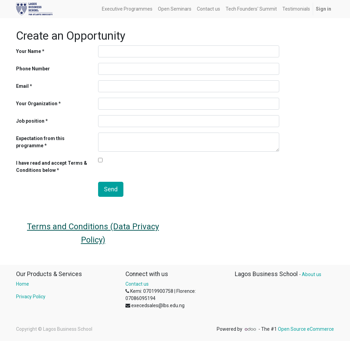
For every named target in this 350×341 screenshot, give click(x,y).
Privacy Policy (30, 296)
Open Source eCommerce (306, 329)
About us (311, 274)
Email (22, 86)
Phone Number (33, 68)
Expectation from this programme (40, 142)
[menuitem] (127, 9)
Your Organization (36, 103)
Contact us (137, 284)
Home (22, 284)
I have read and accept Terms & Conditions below (51, 166)
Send (111, 189)
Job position (30, 121)
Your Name (28, 51)
